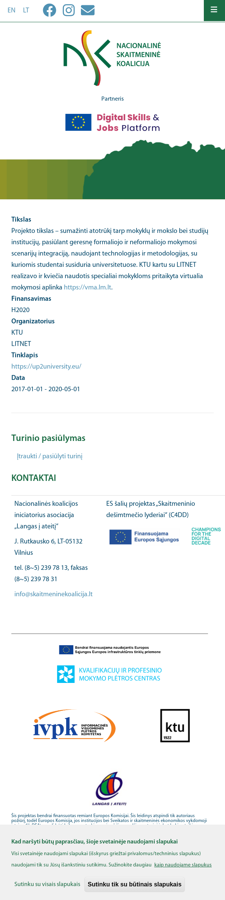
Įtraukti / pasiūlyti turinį (49, 456)
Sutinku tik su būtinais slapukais (135, 889)
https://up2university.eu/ (46, 366)
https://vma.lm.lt (87, 287)
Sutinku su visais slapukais (47, 889)
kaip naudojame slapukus (183, 870)
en (12, 10)
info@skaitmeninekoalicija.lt (53, 594)
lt (26, 10)
